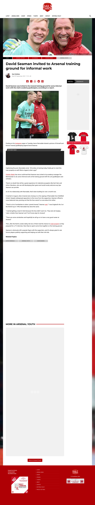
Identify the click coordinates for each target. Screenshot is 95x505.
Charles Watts (10, 174)
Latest (8, 16)
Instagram (18, 143)
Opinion (29, 16)
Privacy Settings (41, 489)
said (46, 204)
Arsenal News (15, 16)
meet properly (54, 224)
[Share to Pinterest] (42, 81)
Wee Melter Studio (12, 473)
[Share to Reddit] (38, 81)
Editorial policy (56, 16)
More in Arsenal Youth (20, 324)
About (41, 16)
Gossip (23, 16)
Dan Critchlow (16, 74)
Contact (47, 16)
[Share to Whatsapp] (35, 81)
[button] (90, 16)
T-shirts (35, 16)
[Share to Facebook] (27, 81)
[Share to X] (31, 81)
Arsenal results (11, 471)
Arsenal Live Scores (12, 470)
